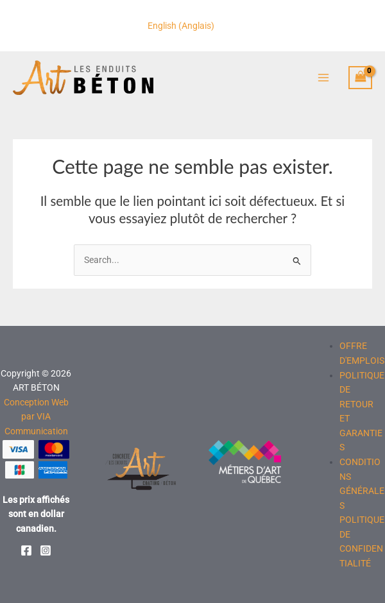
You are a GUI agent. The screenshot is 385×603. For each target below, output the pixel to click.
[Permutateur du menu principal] (323, 78)
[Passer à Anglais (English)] (181, 26)
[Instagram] (45, 550)
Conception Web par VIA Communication (36, 416)
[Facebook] (26, 550)
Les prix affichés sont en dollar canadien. (36, 514)
